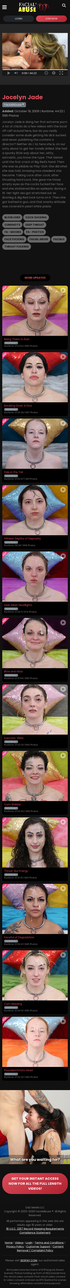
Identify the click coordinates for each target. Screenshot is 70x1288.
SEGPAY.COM (28, 1260)
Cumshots (12, 225)
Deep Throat (34, 225)
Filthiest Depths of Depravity (22, 538)
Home (9, 1242)
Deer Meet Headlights (18, 605)
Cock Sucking (36, 217)
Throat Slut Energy (16, 871)
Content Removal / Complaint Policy (40, 1248)
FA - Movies (12, 232)
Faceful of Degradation (19, 937)
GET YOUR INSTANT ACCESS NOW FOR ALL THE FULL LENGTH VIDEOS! (35, 1183)
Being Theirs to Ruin (16, 339)
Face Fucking (14, 239)
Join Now (51, 18)
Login (18, 18)
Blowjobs (12, 217)
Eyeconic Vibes (14, 738)
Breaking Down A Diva (18, 405)
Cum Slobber (12, 804)
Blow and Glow (13, 671)
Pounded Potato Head (18, 1070)
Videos (19, 1242)
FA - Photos (35, 232)
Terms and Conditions (49, 1242)
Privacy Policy (15, 1246)
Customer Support (38, 1246)
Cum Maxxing (13, 1004)
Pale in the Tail (13, 472)
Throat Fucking (16, 246)
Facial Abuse (38, 239)
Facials (58, 239)
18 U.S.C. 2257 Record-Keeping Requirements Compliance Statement (35, 1230)
